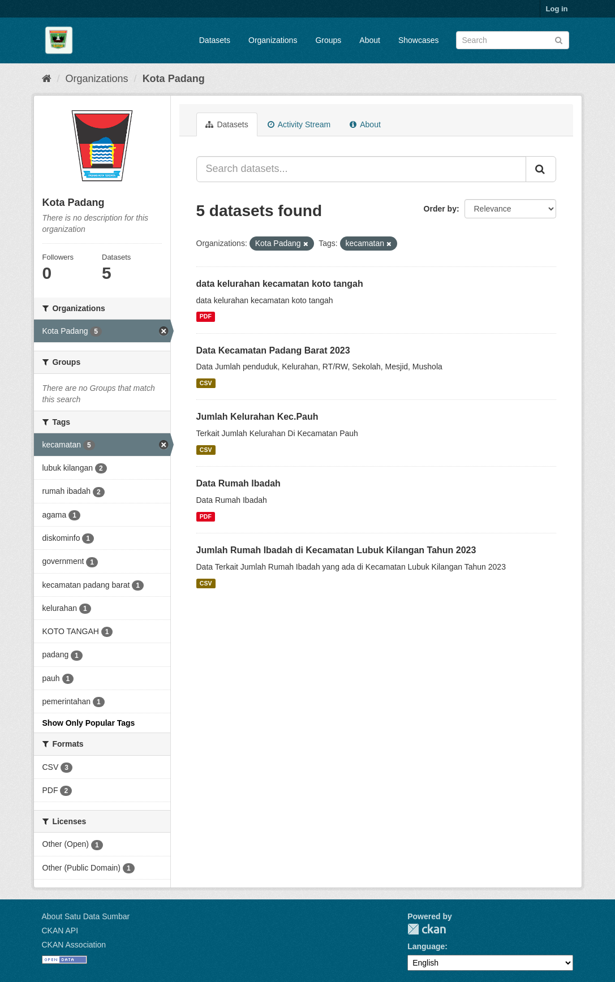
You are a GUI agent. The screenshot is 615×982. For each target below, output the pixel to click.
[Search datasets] (512, 40)
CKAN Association (74, 944)
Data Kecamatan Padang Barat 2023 (273, 350)
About (369, 40)
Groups (328, 40)
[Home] (46, 78)
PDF (206, 316)
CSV (206, 383)
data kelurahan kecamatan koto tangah (279, 283)
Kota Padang (174, 78)
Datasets (214, 40)
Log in (557, 9)
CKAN (426, 929)
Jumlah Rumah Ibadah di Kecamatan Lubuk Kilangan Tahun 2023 (336, 550)
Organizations (272, 40)
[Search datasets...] (361, 169)
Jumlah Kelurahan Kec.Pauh (257, 416)
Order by (440, 208)
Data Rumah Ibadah (238, 483)
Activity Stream (299, 124)
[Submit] (559, 39)
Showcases (418, 40)
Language (426, 946)
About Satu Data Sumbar (86, 916)
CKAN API (60, 930)
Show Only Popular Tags (88, 722)
